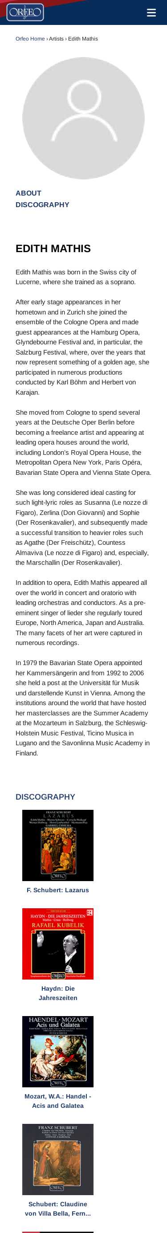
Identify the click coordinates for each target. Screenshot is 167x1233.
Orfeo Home (30, 39)
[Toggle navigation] (149, 12)
